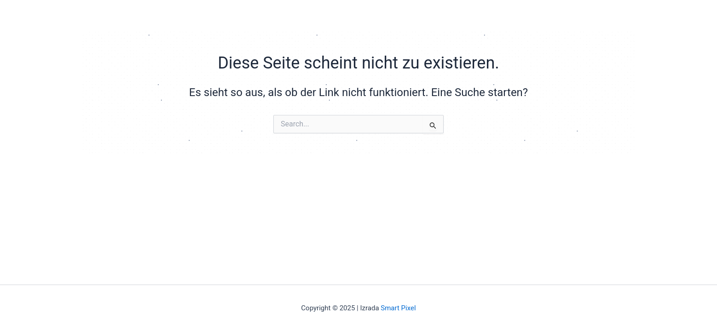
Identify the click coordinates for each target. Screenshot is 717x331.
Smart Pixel (398, 308)
